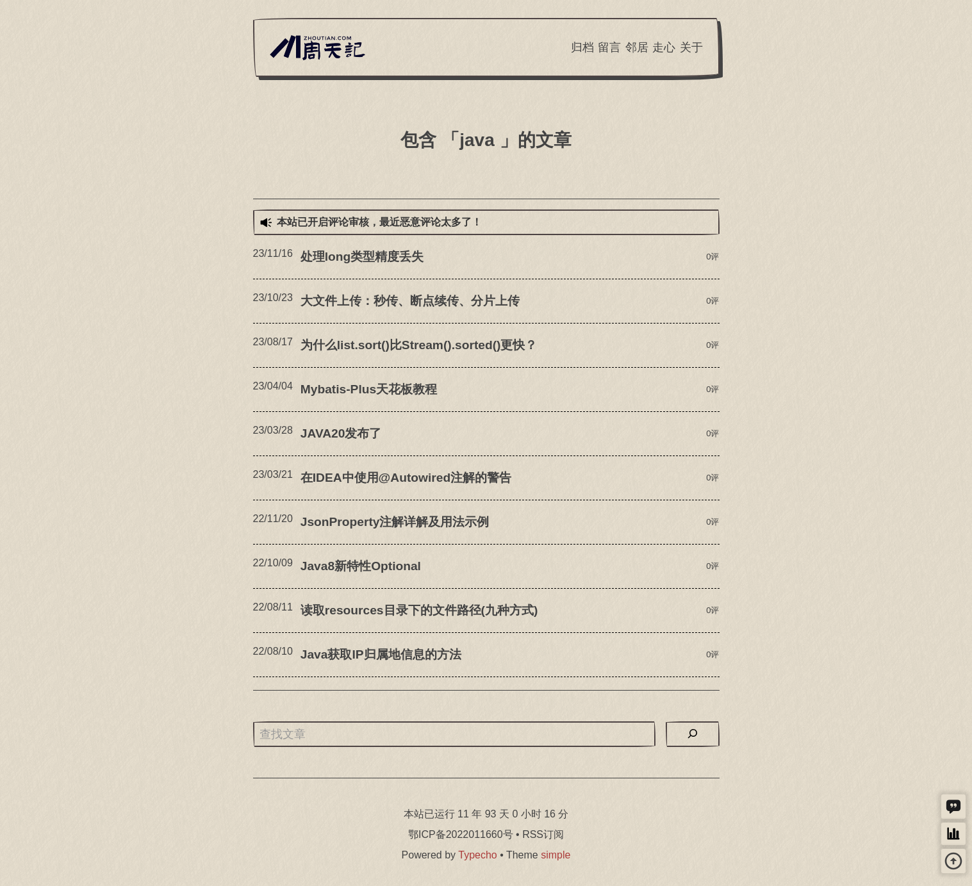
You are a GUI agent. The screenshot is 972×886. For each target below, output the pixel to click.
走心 (663, 47)
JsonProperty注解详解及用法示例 (395, 522)
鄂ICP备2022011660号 (460, 834)
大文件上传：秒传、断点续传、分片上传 (410, 301)
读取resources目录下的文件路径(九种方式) (419, 610)
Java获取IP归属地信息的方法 (381, 654)
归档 (582, 47)
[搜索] (692, 734)
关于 (691, 47)
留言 (609, 47)
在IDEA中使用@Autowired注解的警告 (406, 477)
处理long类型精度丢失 (362, 256)
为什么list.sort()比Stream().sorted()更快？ (419, 345)
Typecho (477, 854)
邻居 (636, 47)
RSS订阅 (543, 834)
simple (555, 854)
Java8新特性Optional (361, 566)
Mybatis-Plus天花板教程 (369, 389)
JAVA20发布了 (341, 433)
